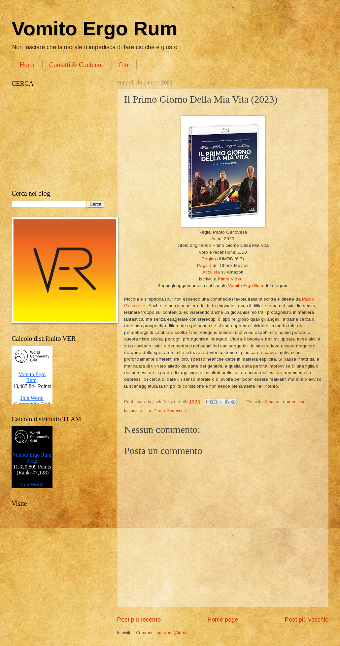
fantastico (133, 410)
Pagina (209, 258)
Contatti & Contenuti (77, 64)
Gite (124, 64)
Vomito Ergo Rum (94, 28)
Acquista (211, 272)
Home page (223, 619)
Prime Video (230, 278)
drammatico (294, 401)
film (148, 410)
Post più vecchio (306, 619)
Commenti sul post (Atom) (161, 632)
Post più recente (139, 619)
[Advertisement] (58, 138)
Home (27, 64)
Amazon (272, 401)
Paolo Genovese (169, 410)
